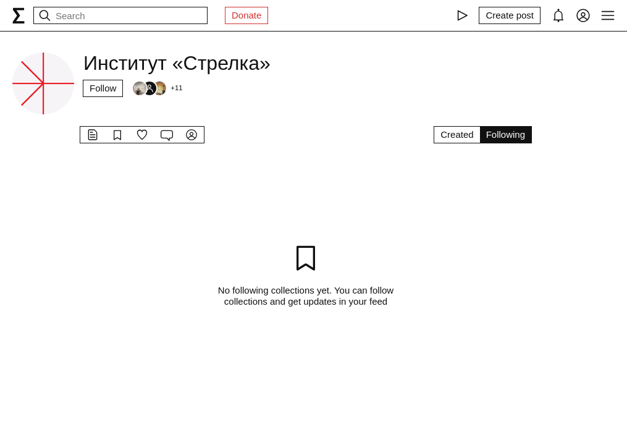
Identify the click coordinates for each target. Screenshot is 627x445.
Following (505, 134)
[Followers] (157, 88)
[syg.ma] (18, 15)
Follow (103, 88)
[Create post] (509, 15)
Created (456, 134)
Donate (246, 15)
